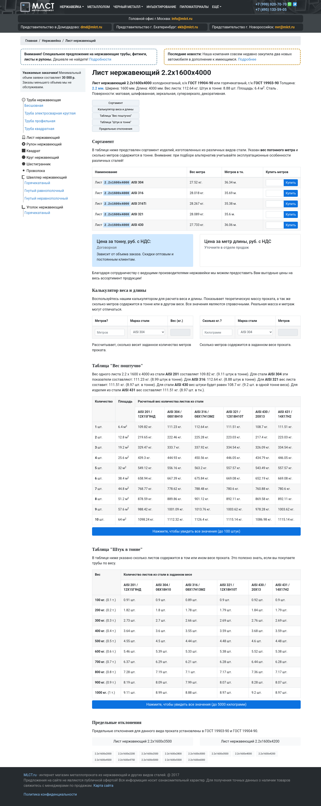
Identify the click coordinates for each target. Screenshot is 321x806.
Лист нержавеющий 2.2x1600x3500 (142, 741)
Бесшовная (34, 105)
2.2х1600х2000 (103, 753)
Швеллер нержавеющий (46, 177)
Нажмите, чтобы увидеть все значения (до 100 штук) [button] (196, 531)
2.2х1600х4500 (103, 759)
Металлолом (98, 7)
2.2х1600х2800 (173, 753)
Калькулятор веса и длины (116, 109)
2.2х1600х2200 (126, 753)
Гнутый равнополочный (44, 191)
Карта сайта (103, 785)
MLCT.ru (30, 775)
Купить (291, 182)
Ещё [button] (215, 7)
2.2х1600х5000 (150, 759)
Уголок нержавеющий (44, 207)
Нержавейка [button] (70, 7)
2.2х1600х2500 (150, 753)
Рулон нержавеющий (44, 144)
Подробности (100, 59)
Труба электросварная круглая (50, 113)
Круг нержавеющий (42, 157)
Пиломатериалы (194, 7)
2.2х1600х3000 (196, 753)
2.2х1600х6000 (196, 759)
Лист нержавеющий (43, 137)
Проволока (35, 171)
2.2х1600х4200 (267, 753)
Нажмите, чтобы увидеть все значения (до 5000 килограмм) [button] (196, 704)
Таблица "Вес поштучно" (116, 115)
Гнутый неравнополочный (46, 198)
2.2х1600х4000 (243, 753)
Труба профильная (40, 121)
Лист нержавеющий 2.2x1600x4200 (250, 741)
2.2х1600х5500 (173, 759)
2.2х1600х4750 (126, 759)
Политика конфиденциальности (50, 794)
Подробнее (247, 59)
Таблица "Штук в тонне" (115, 122)
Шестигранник (38, 164)
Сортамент (115, 103)
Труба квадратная (39, 129)
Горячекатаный (37, 183)
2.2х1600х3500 (220, 753)
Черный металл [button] (126, 7)
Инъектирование (161, 7)
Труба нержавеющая (43, 100)
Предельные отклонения (115, 128)
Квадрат (33, 151)
